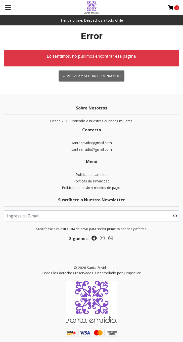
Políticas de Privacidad (91, 181)
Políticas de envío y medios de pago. (91, 187)
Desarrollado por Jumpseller (118, 273)
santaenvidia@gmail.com (91, 142)
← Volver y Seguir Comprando (91, 75)
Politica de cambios (91, 174)
